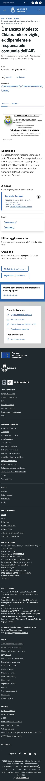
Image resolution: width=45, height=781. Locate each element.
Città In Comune (30, 766)
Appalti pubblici (7, 439)
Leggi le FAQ (6, 654)
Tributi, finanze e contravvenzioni (13, 471)
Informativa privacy (8, 676)
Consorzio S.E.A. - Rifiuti (10, 725)
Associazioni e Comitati (10, 536)
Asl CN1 (4, 718)
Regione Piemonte (8, 710)
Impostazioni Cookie (8, 683)
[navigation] (4, 10)
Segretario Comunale (14, 195)
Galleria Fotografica (8, 525)
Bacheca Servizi (7, 669)
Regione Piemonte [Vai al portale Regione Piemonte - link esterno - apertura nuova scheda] (8, 3)
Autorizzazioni (6, 442)
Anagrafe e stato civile (9, 435)
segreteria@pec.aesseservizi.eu (16, 632)
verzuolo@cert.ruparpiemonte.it (18, 559)
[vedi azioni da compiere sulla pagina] (19, 77)
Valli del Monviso (7, 728)
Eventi (3, 514)
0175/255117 (17, 204)
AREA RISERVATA (21, 777)
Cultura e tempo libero (9, 449)
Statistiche (5, 694)
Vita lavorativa (6, 478)
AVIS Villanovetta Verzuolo (11, 736)
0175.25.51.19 (10, 551)
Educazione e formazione (10, 453)
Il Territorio (5, 522)
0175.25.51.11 (9, 548)
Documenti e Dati (7, 404)
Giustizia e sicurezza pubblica (12, 457)
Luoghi (3, 518)
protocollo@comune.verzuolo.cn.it (21, 206)
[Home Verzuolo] (21, 10)
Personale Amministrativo (11, 412)
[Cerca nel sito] (39, 10)
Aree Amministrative (9, 397)
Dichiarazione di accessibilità (11, 647)
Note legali (5, 680)
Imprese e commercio (9, 460)
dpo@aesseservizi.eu (14, 630)
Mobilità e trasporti (8, 464)
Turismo (4, 475)
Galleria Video (6, 529)
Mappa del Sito (7, 698)
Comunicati (5, 498)
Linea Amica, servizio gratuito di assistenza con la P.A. (21, 732)
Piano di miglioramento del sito (13, 651)
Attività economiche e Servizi (12, 532)
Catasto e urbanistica (9, 446)
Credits (4, 687)
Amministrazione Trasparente (12, 643)
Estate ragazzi (6, 495)
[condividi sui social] (6, 77)
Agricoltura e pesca (8, 428)
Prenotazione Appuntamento (12, 658)
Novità (10, 18)
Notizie (16, 18)
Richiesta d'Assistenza (9, 665)
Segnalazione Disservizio (10, 662)
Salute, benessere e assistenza (13, 468)
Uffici (3, 401)
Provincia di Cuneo (8, 714)
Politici (3, 415)
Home (3, 18)
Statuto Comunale (8, 672)
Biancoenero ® (16, 772)
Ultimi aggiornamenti (9, 691)
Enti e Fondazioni (7, 408)
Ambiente (5, 431)
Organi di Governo (8, 393)
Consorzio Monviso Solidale (11, 721)
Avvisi (3, 502)
